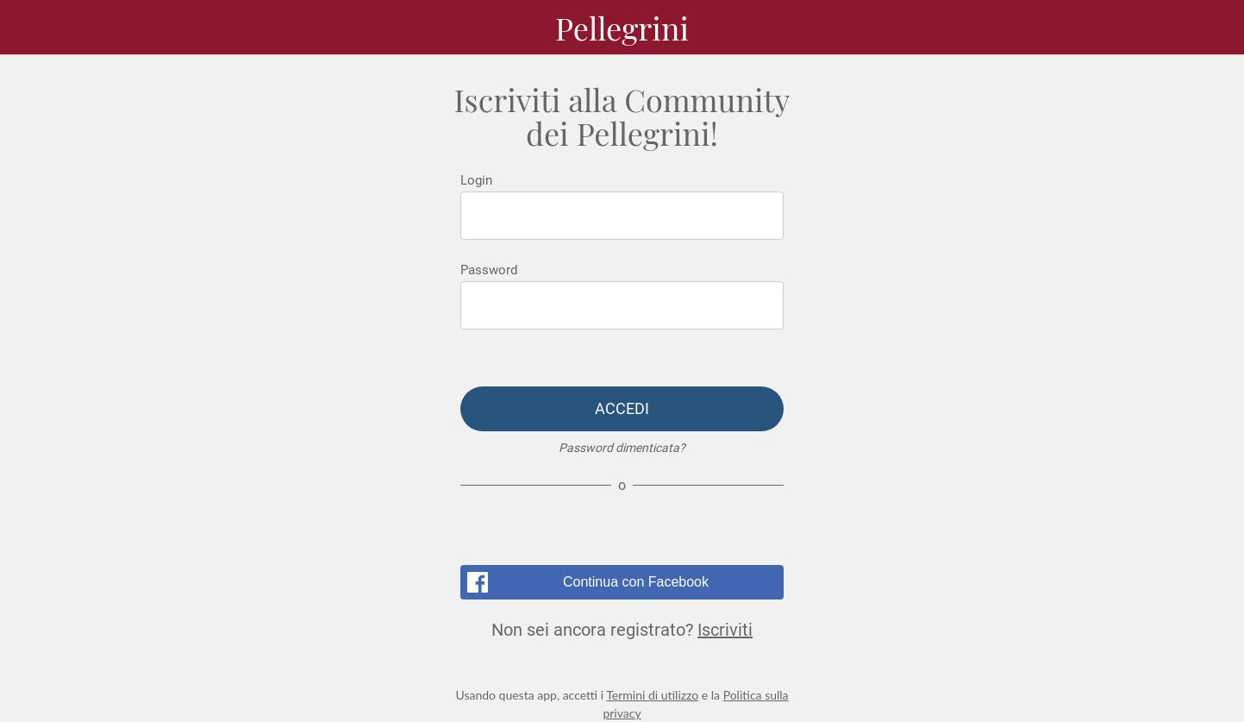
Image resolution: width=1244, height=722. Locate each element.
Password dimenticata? (622, 448)
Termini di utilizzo (652, 694)
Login (476, 180)
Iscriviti (725, 629)
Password (488, 270)
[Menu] (34, 27)
